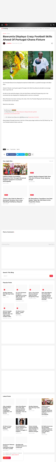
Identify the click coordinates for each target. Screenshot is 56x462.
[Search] (54, 25)
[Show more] (32, 154)
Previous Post (5, 244)
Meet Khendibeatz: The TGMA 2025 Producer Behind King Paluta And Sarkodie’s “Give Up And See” (47, 296)
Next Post (51, 244)
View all (51, 161)
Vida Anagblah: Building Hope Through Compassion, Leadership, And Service (7, 410)
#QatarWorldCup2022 (31, 112)
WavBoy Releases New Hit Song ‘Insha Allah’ (8, 294)
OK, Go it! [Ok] (6, 457)
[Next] (54, 28)
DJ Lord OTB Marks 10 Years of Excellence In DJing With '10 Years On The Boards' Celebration (30, 28)
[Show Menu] (2, 25)
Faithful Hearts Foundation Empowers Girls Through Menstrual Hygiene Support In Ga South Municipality (14, 179)
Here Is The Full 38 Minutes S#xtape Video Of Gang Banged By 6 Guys (34, 294)
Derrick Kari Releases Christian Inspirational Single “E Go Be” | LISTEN (8, 446)
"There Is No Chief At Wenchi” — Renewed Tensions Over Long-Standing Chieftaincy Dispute (13, 200)
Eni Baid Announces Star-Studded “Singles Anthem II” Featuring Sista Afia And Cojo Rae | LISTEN (47, 429)
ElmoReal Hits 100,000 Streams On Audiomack (21, 446)
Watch (18, 149)
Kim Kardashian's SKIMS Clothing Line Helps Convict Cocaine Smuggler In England (21, 429)
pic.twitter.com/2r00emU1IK (12, 113)
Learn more (14, 454)
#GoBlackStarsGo (19, 112)
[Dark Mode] (51, 25)
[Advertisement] (28, 11)
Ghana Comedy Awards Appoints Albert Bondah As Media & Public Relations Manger (33, 429)
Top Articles (12, 149)
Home (4, 33)
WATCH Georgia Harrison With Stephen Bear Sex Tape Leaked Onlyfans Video (8, 313)
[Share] (52, 43)
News (8, 33)
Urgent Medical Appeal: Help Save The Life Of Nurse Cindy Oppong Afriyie (40, 178)
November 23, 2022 (33, 117)
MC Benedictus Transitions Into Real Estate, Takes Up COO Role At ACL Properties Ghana (40, 200)
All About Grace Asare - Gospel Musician (20, 312)
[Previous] (52, 28)
